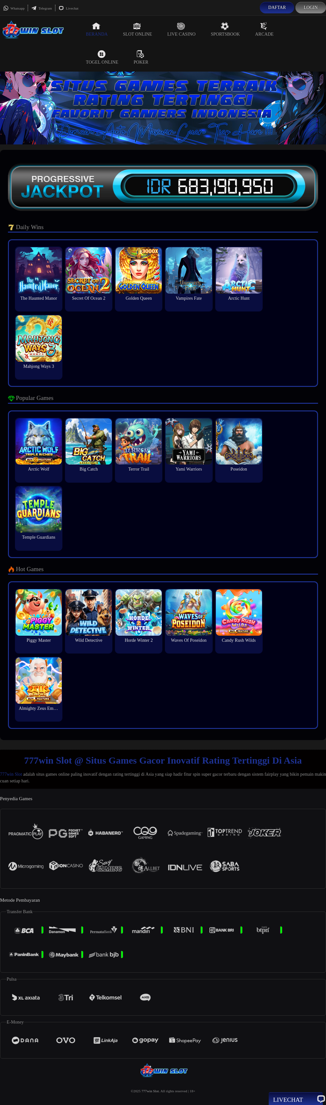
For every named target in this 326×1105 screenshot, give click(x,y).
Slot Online (137, 29)
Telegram (41, 8)
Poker (141, 57)
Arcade (264, 29)
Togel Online (102, 57)
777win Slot (11, 774)
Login (311, 7)
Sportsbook (225, 29)
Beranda (97, 29)
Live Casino (181, 29)
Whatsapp (14, 8)
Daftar (277, 7)
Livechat (68, 8)
